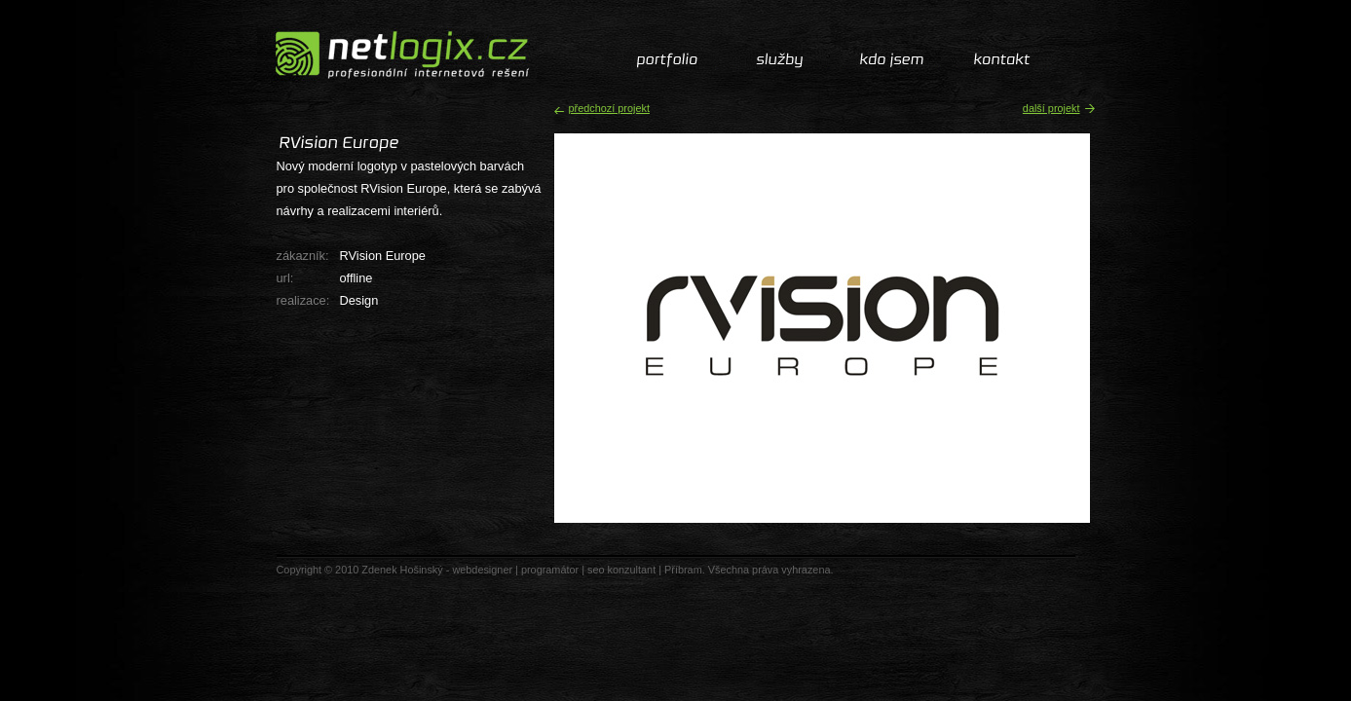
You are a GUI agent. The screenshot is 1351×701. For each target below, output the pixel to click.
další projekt (1051, 108)
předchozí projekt (609, 108)
